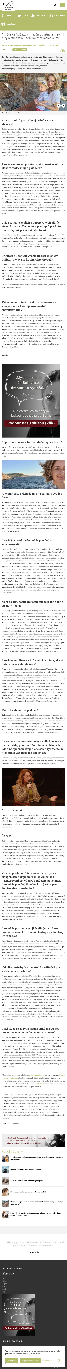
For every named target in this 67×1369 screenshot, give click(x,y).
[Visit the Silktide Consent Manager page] (59, 1360)
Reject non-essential (30, 1361)
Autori (4, 1289)
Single (22, 16)
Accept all (11, 1361)
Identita (7, 16)
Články (4, 1281)
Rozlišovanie (24, 45)
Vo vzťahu (8, 24)
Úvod (3, 1278)
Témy (3, 1292)
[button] (54, 5)
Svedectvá (38, 16)
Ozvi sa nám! (33, 1252)
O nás (3, 1286)
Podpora (4, 1284)
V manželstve (57, 16)
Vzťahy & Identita (20, 50)
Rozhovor (14, 45)
